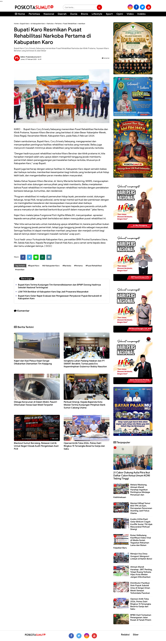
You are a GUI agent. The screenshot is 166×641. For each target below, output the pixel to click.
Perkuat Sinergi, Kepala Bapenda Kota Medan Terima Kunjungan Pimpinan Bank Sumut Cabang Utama (84, 405)
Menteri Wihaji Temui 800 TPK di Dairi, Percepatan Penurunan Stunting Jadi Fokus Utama (141, 508)
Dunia (73, 14)
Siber (136, 634)
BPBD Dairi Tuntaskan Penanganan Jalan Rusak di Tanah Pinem (140, 617)
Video (130, 14)
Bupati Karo (24, 23)
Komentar (105, 58)
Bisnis (84, 14)
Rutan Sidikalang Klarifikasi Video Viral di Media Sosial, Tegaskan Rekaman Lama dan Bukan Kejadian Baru (132, 541)
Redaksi (125, 634)
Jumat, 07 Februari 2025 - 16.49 (30, 59)
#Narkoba (67, 266)
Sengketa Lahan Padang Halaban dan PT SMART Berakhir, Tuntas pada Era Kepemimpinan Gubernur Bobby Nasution (85, 363)
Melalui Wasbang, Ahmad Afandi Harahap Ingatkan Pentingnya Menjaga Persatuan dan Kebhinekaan (131, 491)
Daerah (62, 14)
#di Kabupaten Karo (51, 266)
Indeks (141, 14)
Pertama (58, 23)
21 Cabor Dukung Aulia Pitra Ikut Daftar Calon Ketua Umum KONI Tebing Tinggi (131, 475)
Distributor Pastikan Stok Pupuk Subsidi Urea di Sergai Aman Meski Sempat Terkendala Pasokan (140, 588)
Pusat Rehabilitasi (69, 23)
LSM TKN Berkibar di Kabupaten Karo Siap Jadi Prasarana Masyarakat (53, 291)
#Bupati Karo (33, 266)
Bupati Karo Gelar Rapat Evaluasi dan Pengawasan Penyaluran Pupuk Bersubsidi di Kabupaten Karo (60, 297)
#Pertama (78, 266)
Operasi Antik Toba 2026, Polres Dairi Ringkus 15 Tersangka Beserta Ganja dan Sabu (84, 446)
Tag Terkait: (20, 266)
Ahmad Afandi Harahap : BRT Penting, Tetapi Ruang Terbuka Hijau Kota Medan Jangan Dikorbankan (141, 572)
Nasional (49, 14)
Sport (109, 14)
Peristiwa (34, 14)
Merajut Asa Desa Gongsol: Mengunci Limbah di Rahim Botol (141, 556)
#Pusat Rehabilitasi (94, 266)
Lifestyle (97, 14)
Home (20, 14)
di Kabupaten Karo (38, 23)
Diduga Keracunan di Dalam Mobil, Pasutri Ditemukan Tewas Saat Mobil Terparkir (35, 403)
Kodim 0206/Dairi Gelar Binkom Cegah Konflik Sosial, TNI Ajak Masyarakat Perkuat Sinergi (141, 524)
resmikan (81, 23)
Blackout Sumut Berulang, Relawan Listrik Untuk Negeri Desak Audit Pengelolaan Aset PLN (36, 446)
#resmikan (19, 269)
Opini (119, 14)
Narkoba (50, 23)
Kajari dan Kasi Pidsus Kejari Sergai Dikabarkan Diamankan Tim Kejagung (33, 362)
